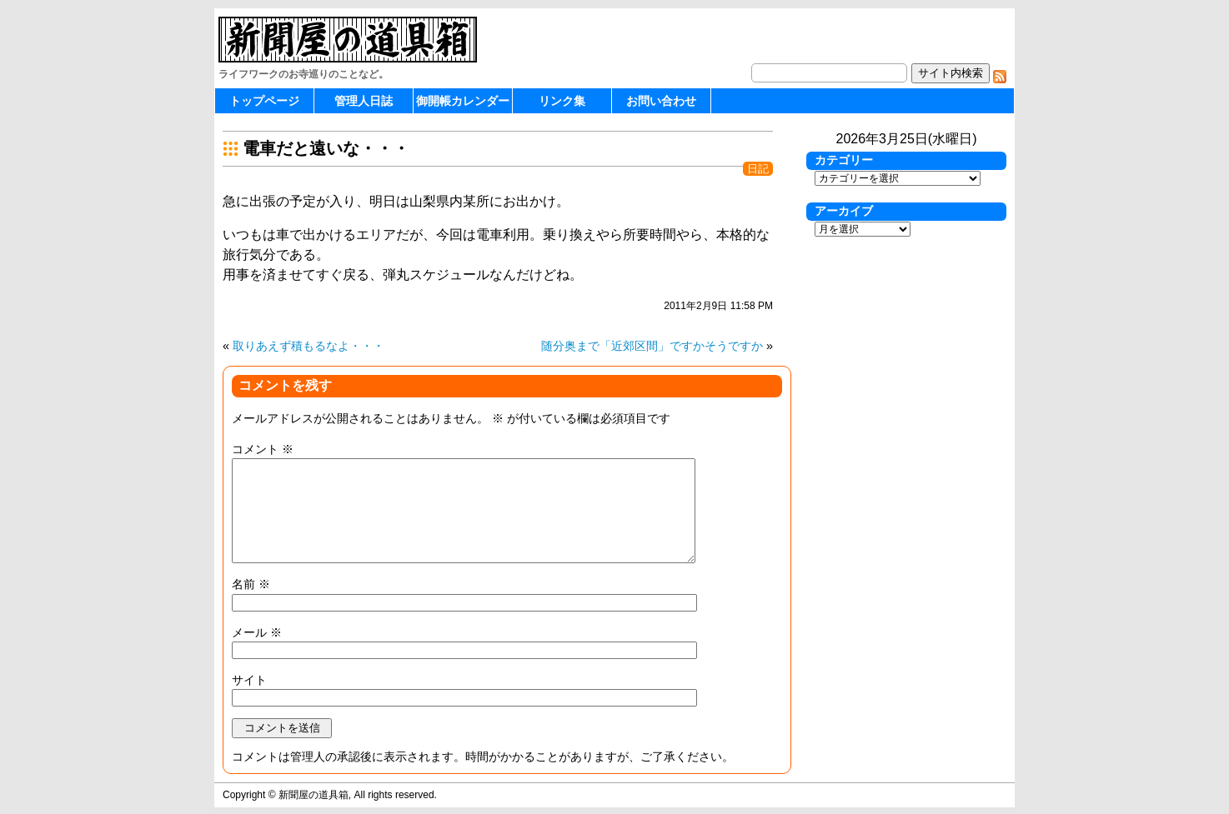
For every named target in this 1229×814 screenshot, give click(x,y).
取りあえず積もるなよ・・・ (308, 345)
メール (257, 632)
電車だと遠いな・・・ (326, 148)
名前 (251, 584)
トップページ (264, 100)
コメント (262, 449)
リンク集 (562, 100)
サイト (249, 680)
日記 (758, 168)
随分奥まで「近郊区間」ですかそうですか (652, 345)
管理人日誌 (363, 100)
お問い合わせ (661, 100)
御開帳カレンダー (462, 100)
